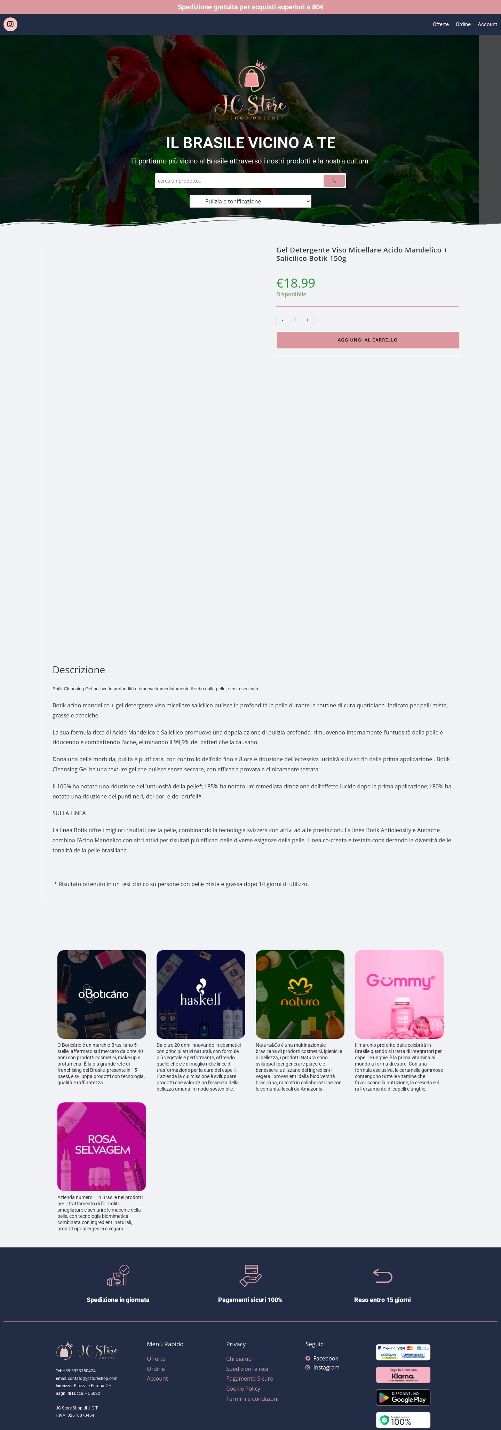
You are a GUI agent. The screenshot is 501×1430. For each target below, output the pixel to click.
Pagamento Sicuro (249, 1378)
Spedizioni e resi (247, 1369)
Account (487, 24)
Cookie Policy (243, 1388)
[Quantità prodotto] (295, 320)
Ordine (462, 24)
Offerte (438, 24)
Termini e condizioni (252, 1399)
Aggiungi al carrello (368, 340)
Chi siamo (239, 1359)
